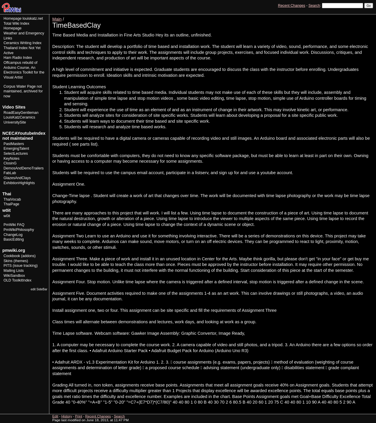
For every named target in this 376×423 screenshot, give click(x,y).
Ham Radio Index (18, 58)
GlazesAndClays (17, 178)
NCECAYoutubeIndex (24, 133)
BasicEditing (14, 239)
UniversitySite (15, 122)
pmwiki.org (13, 250)
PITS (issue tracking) (21, 266)
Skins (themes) (16, 261)
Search (314, 6)
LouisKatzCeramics (19, 117)
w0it (7, 216)
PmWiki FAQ (14, 225)
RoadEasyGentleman (21, 113)
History (355, 16)
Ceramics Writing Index (22, 43)
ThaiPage (11, 204)
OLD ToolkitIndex (17, 280)
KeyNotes (11, 158)
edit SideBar (39, 289)
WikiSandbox (14, 276)
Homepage (12, 18)
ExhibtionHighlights (19, 183)
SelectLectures (16, 153)
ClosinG (10, 163)
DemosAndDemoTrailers (24, 168)
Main (57, 19)
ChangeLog (13, 235)
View (332, 16)
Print (368, 16)
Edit (343, 16)
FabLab (10, 173)
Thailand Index (16, 48)
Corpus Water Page (20, 86)
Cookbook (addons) (20, 256)
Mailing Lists (14, 271)
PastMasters (14, 144)
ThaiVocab (12, 199)
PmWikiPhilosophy (19, 230)
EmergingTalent (16, 148)
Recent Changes (291, 6)
